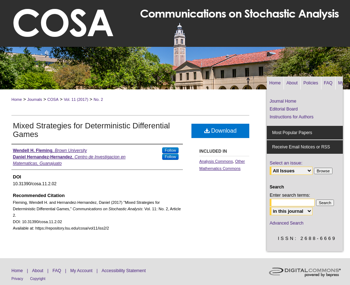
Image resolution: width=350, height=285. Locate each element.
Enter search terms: (290, 195)
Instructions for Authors (292, 116)
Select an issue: (286, 163)
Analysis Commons (216, 161)
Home (16, 99)
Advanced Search (287, 223)
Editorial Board (284, 109)
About (37, 270)
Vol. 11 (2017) (76, 99)
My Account (81, 270)
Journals (34, 99)
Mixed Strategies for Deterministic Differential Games (91, 130)
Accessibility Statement (124, 270)
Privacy (17, 279)
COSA (53, 99)
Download (220, 131)
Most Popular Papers (292, 132)
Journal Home (283, 101)
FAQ (56, 270)
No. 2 (98, 99)
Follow (170, 150)
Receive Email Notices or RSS (301, 146)
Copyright (37, 279)
